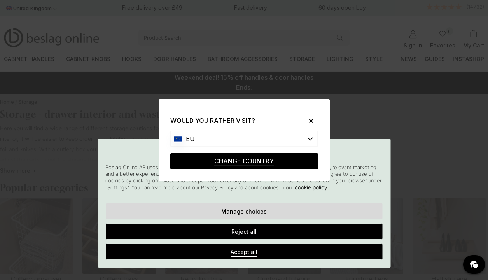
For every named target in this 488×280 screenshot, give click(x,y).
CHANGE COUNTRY (244, 161)
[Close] (308, 121)
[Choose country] (244, 139)
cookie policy (311, 187)
